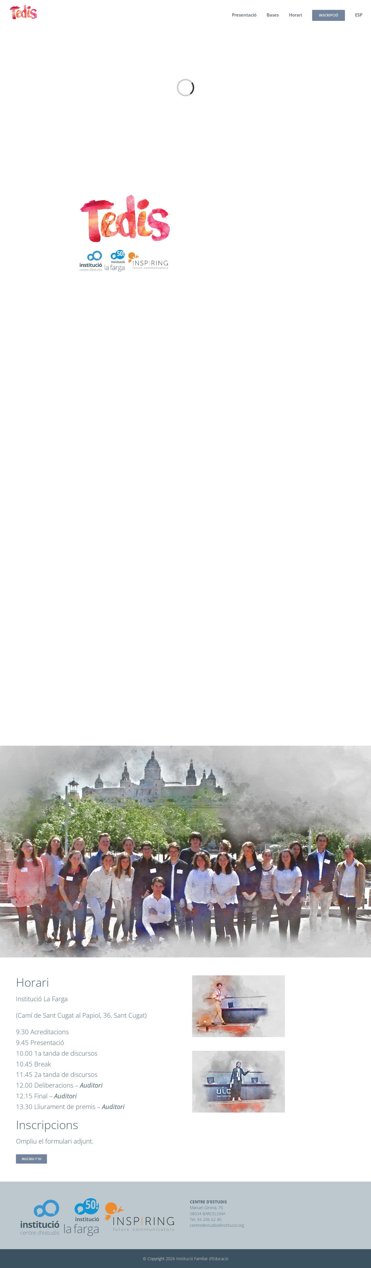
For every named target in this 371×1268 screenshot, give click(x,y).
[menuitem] (249, 15)
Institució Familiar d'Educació (202, 1258)
